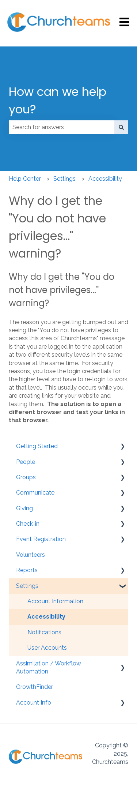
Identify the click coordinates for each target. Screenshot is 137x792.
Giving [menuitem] (24, 508)
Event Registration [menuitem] (41, 539)
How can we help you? (57, 100)
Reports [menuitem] (27, 570)
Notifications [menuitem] (44, 632)
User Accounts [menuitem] (47, 647)
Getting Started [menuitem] (37, 446)
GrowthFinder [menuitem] (34, 686)
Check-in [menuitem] (27, 523)
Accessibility (105, 178)
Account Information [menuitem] (55, 601)
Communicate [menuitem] (35, 492)
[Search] (121, 127)
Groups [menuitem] (26, 477)
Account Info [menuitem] (33, 702)
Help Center (25, 178)
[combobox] (61, 127)
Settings (64, 178)
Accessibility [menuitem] (46, 616)
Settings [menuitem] (27, 585)
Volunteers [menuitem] (30, 554)
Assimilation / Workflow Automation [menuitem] (48, 667)
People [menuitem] (25, 461)
